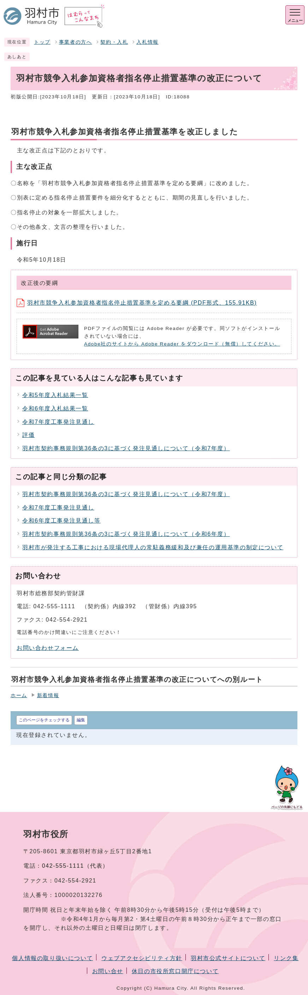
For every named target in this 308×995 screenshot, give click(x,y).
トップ (42, 42)
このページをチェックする (44, 720)
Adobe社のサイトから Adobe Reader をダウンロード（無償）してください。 (182, 344)
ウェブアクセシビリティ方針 (141, 958)
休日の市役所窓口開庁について (175, 971)
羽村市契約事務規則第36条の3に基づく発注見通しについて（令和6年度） (126, 534)
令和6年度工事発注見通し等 (61, 521)
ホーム (19, 695)
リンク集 (286, 958)
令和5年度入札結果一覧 (55, 395)
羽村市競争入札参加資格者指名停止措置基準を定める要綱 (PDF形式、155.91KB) (137, 303)
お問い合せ (107, 971)
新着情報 (48, 695)
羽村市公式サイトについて (228, 958)
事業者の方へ (75, 42)
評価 (28, 435)
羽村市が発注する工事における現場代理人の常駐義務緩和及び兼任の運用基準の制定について (152, 547)
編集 (81, 720)
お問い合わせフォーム (48, 648)
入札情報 (147, 42)
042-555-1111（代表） (75, 866)
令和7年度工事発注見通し (58, 422)
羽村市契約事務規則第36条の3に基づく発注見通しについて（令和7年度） (126, 448)
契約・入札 (114, 42)
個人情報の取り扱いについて (52, 958)
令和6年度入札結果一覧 (55, 408)
